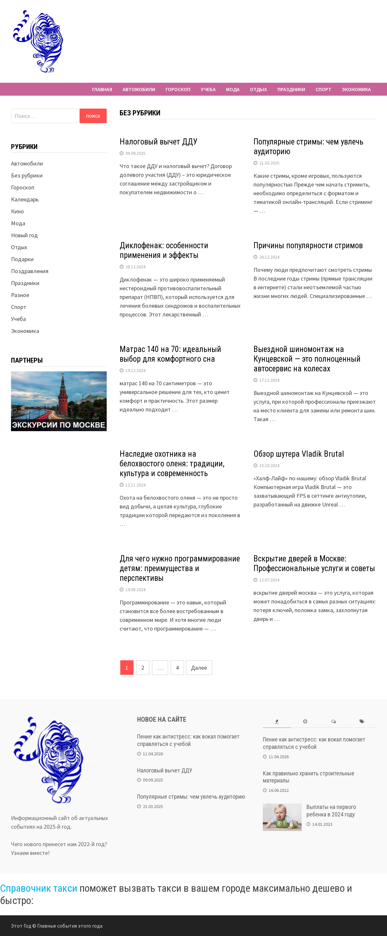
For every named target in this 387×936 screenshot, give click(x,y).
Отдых (258, 89)
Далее (199, 667)
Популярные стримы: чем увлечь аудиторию (191, 796)
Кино (17, 211)
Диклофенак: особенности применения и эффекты (164, 250)
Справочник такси (38, 888)
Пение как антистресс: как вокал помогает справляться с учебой (188, 740)
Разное (20, 295)
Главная (102, 89)
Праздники (291, 89)
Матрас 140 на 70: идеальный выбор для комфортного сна (170, 354)
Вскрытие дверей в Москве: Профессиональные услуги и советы (314, 563)
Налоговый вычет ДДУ (159, 141)
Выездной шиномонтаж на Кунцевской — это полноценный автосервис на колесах (306, 359)
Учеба (208, 89)
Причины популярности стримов (308, 245)
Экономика (356, 89)
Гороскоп (178, 89)
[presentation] (277, 721)
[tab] (277, 721)
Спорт (323, 89)
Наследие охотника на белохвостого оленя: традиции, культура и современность (172, 463)
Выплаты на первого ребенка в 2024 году (331, 810)
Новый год (24, 235)
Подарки (22, 259)
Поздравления (29, 271)
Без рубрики (27, 175)
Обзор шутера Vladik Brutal (298, 454)
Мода (233, 89)
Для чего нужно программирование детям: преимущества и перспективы (180, 568)
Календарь (24, 199)
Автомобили (139, 89)
